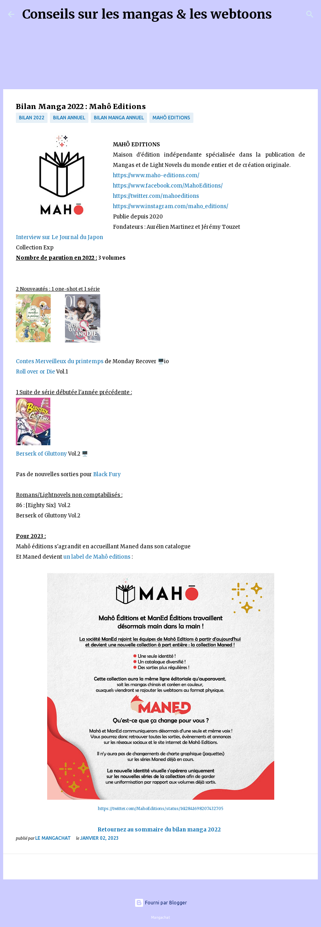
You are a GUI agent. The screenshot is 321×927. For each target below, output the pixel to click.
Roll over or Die (35, 371)
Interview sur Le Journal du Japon (59, 237)
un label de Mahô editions (96, 557)
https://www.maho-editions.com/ (156, 175)
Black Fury (107, 474)
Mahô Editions (171, 117)
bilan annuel (69, 117)
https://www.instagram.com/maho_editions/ (170, 206)
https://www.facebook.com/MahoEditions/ (168, 185)
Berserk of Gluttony (41, 453)
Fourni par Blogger (160, 902)
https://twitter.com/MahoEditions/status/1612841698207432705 (161, 808)
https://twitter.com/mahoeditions (156, 196)
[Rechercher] (283, 14)
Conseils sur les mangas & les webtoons (147, 14)
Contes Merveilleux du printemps (59, 361)
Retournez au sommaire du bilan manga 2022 (159, 829)
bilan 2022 (31, 117)
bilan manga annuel (119, 117)
